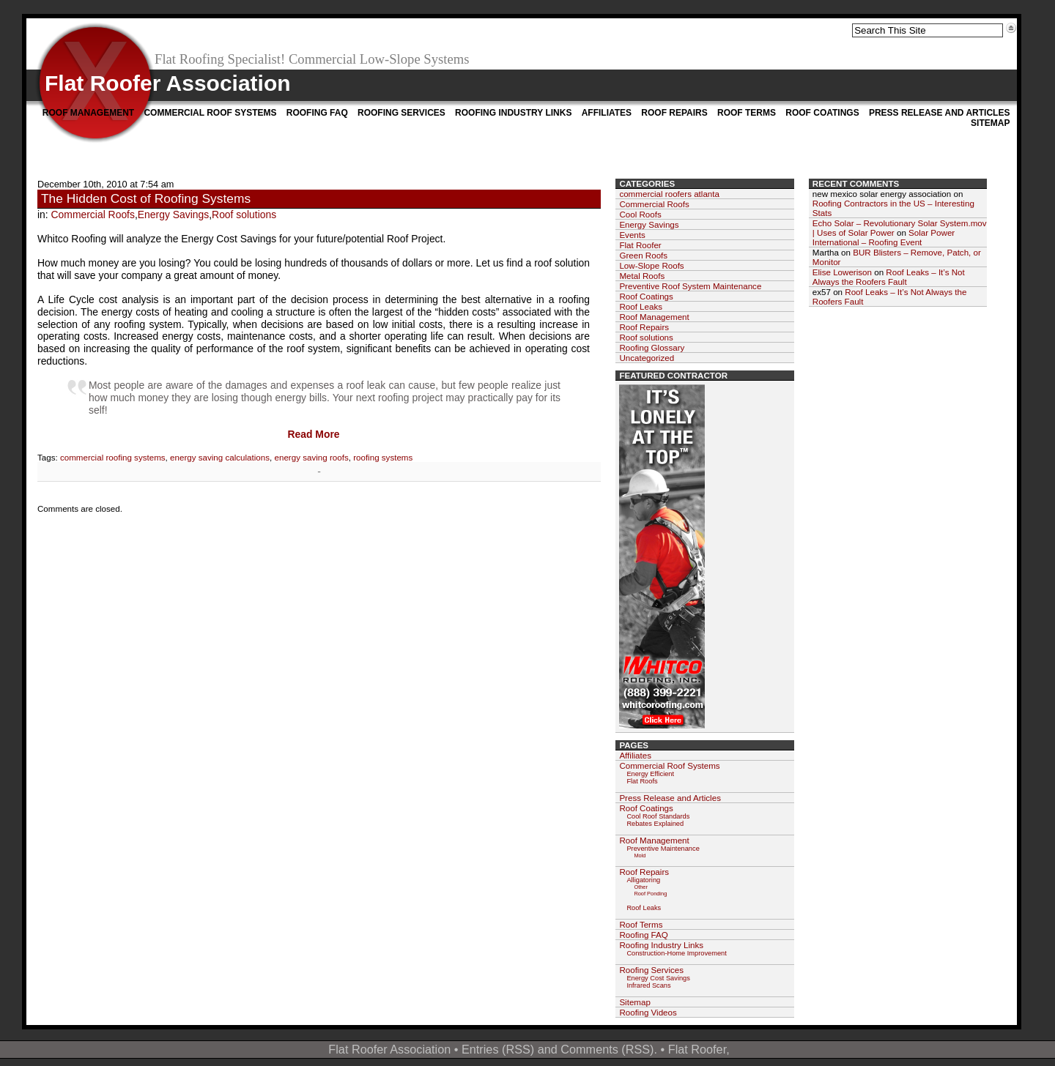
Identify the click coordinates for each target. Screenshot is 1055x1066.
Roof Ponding (650, 893)
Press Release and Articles (939, 113)
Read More (313, 434)
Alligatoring (643, 880)
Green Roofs (643, 255)
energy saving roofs (312, 457)
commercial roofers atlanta (669, 193)
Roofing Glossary (651, 347)
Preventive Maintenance (662, 848)
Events (632, 234)
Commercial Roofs (93, 214)
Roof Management (88, 113)
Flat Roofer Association (168, 83)
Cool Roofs (640, 214)
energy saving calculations (220, 457)
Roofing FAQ (317, 113)
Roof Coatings (822, 113)
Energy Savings (173, 214)
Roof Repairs (674, 113)
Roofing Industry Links (513, 113)
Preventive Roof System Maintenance (690, 286)
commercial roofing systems (113, 457)
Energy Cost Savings (658, 978)
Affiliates (607, 113)
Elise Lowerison (842, 272)
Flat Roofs (641, 781)
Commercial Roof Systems (210, 113)
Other (641, 887)
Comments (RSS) (607, 1049)
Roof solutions (244, 214)
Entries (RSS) (498, 1049)
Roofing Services (401, 113)
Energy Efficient (650, 774)
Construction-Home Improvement (676, 953)
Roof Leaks (640, 306)
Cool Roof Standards (657, 816)
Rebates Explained (655, 823)
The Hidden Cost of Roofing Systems (146, 198)
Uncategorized (646, 357)
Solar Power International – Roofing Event (883, 237)
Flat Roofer (640, 245)
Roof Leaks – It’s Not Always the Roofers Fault (888, 276)
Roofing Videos (647, 1012)
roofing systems (382, 457)
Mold (639, 855)
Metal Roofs (642, 275)
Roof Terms (746, 113)
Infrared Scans (648, 985)
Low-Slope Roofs (651, 265)
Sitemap (990, 123)
